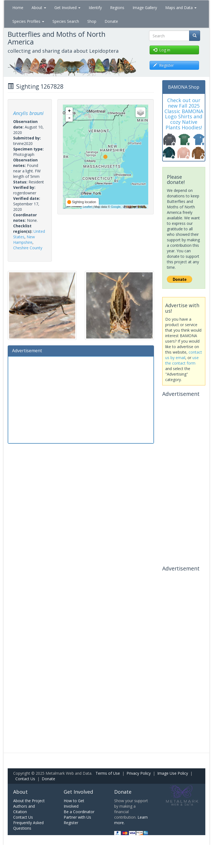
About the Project (29, 800)
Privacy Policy (139, 773)
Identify (95, 7)
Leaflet (87, 206)
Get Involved (67, 7)
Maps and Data (181, 7)
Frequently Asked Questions (28, 825)
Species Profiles (28, 21)
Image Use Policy (172, 773)
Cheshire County (27, 247)
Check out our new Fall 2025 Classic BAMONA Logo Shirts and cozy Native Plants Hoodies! (183, 114)
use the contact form (182, 360)
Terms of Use (108, 773)
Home (17, 7)
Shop (91, 21)
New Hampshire (24, 239)
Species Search (65, 21)
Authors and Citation (24, 809)
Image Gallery (145, 7)
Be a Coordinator (79, 811)
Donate (111, 21)
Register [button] (163, 65)
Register (71, 822)
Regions (117, 7)
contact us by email (183, 354)
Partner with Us (77, 817)
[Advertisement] (80, 399)
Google (115, 206)
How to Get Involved (74, 803)
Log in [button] (161, 49)
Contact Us (25, 778)
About (39, 7)
